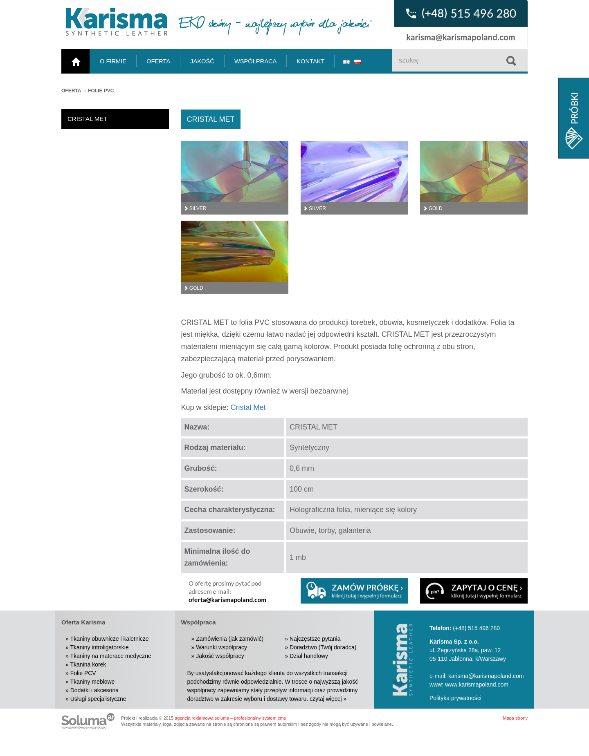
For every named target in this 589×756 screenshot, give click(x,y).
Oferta (71, 91)
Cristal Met (248, 407)
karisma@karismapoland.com (486, 676)
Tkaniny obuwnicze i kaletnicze (109, 638)
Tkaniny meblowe (92, 681)
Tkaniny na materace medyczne (110, 656)
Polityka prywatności (455, 698)
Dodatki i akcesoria (94, 690)
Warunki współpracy (221, 647)
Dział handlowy (309, 656)
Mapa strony (515, 718)
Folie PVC (101, 91)
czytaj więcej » (328, 699)
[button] (473, 591)
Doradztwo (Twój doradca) (323, 647)
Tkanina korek (88, 664)
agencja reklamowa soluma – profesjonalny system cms (230, 718)
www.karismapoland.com (476, 684)
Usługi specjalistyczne (98, 699)
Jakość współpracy (220, 656)
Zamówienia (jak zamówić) (229, 638)
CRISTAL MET (87, 118)
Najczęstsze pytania (315, 638)
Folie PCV (83, 673)
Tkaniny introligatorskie (99, 647)
